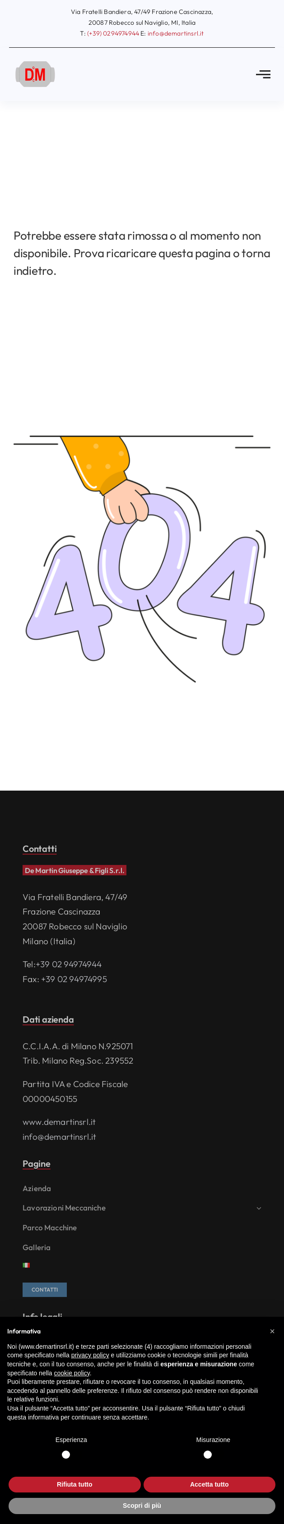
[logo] (36, 60)
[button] (272, 1331)
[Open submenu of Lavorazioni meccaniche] (257, 1210)
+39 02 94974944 (69, 966)
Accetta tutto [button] (209, 1484)
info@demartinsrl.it (60, 1138)
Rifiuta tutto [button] (75, 1484)
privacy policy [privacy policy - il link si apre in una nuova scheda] (90, 1355)
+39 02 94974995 (74, 981)
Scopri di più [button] (142, 1505)
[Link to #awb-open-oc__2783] (263, 74)
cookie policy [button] (72, 1373)
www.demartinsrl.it (59, 1124)
